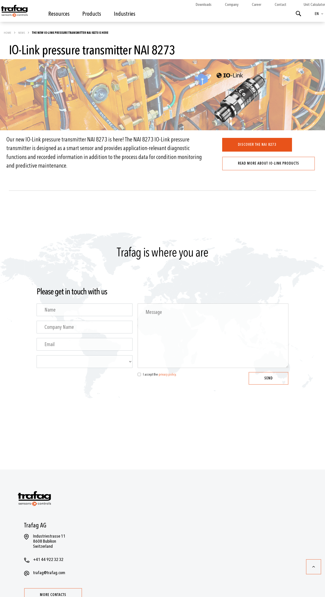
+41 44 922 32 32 (48, 559)
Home (8, 33)
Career (256, 5)
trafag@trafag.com (49, 573)
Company (231, 5)
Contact (280, 5)
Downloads (204, 5)
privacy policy (167, 374)
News (21, 33)
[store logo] (14, 12)
